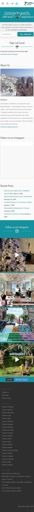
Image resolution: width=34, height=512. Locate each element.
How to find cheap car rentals (11, 488)
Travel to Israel (6, 439)
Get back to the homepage (9, 54)
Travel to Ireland (7, 436)
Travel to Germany (8, 430)
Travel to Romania (8, 412)
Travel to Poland (7, 453)
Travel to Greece (7, 444)
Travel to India (6, 462)
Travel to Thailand (7, 407)
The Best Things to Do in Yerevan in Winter (18, 202)
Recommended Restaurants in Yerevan (16, 208)
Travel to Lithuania (8, 459)
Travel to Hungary (7, 433)
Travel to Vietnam (7, 421)
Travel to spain (6, 441)
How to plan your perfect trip (11, 473)
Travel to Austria (7, 447)
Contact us (5, 392)
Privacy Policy (6, 398)
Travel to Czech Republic (10, 450)
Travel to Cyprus (7, 410)
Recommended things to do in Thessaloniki (18, 196)
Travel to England (7, 456)
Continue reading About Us (9, 127)
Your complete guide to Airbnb (11, 491)
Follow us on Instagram (17, 227)
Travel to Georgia (7, 427)
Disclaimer (5, 395)
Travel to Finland (7, 465)
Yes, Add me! (25, 34)
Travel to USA (6, 415)
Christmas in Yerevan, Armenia (14, 214)
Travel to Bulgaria (7, 424)
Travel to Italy (6, 418)
